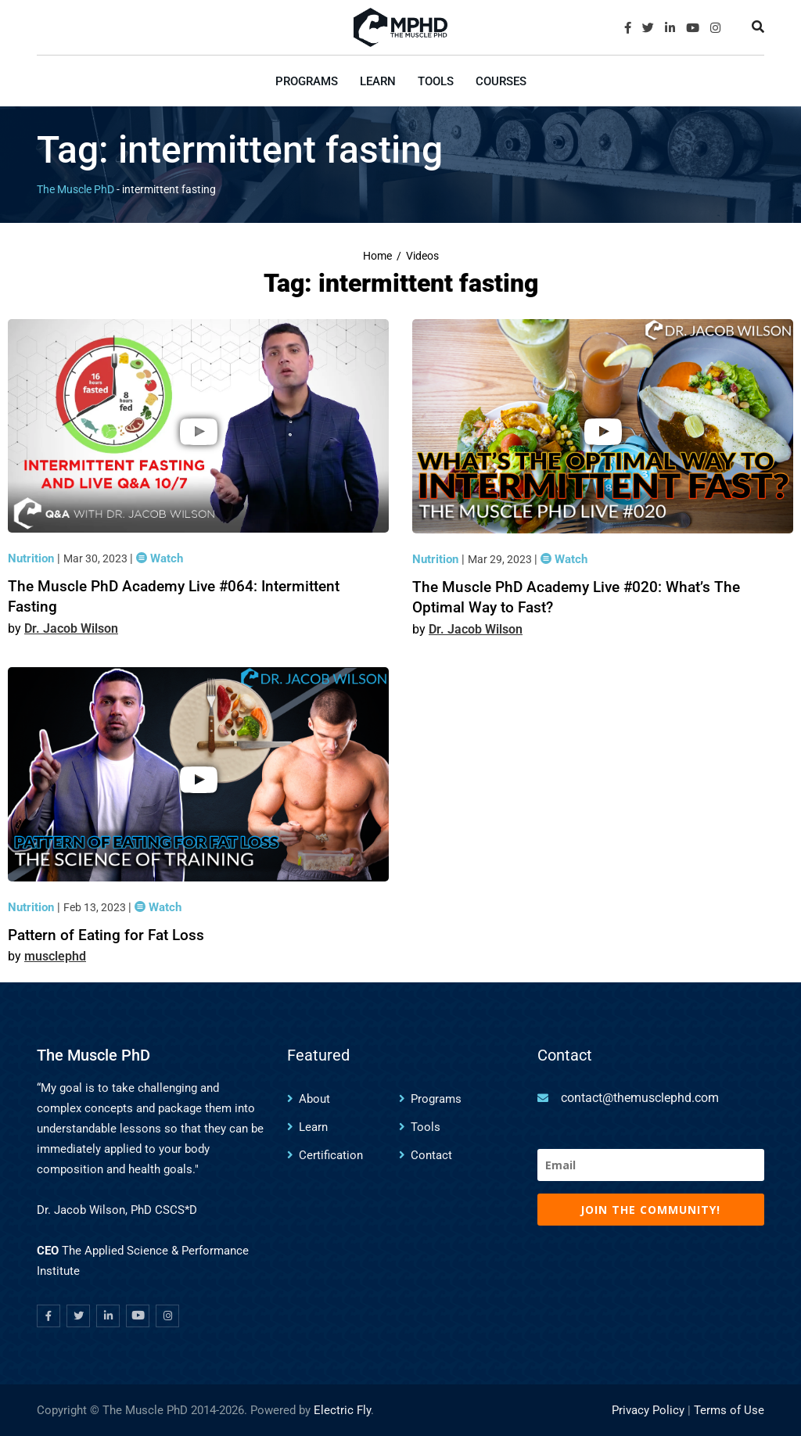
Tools (436, 81)
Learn (378, 81)
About (314, 1099)
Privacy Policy (648, 1410)
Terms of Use (729, 1410)
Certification (331, 1155)
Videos (422, 256)
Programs (306, 81)
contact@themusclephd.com (640, 1097)
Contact (431, 1155)
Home (377, 256)
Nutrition (32, 558)
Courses (501, 81)
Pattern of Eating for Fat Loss (106, 935)
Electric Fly (342, 1410)
